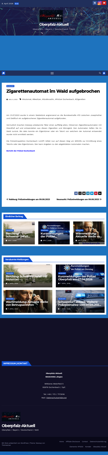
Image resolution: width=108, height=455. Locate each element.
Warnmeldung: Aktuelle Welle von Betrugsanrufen (89, 236)
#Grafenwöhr (48, 99)
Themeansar (6, 445)
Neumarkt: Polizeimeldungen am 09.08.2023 (79, 199)
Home (61, 442)
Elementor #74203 (76, 447)
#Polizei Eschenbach (64, 99)
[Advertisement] (54, 53)
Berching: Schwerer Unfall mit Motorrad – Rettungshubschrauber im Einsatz (26, 281)
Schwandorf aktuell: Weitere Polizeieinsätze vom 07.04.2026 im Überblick (79, 304)
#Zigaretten (80, 99)
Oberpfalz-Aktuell (54, 24)
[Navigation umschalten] (52, 73)
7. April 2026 (13, 283)
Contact (85, 442)
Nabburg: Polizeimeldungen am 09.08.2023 (28, 199)
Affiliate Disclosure (73, 442)
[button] (100, 73)
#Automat (26, 99)
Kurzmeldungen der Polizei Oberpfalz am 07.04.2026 (77, 278)
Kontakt (88, 447)
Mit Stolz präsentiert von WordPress (15, 443)
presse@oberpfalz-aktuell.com (14, 453)
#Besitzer (36, 99)
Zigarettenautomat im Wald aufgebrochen (53, 91)
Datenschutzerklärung (56, 398)
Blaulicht (10, 86)
